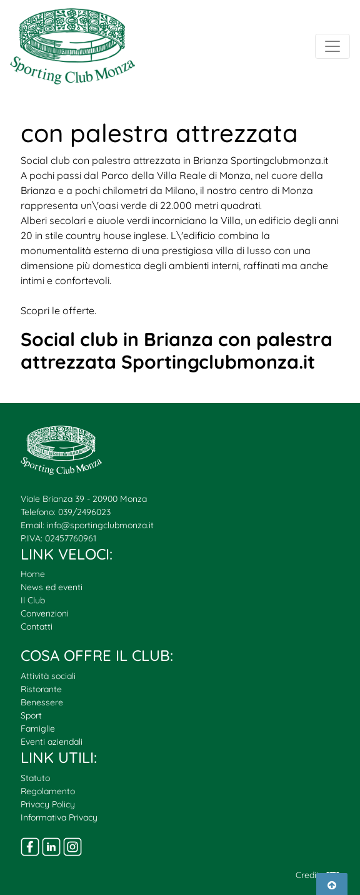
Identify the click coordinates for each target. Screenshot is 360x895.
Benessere (42, 702)
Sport (31, 715)
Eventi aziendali (51, 741)
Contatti (36, 626)
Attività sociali (48, 676)
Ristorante (41, 689)
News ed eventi (51, 587)
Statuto (35, 778)
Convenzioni (45, 613)
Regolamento (48, 791)
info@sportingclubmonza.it (100, 525)
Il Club (33, 600)
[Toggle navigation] (332, 46)
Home (33, 574)
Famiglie (38, 728)
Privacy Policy (48, 804)
